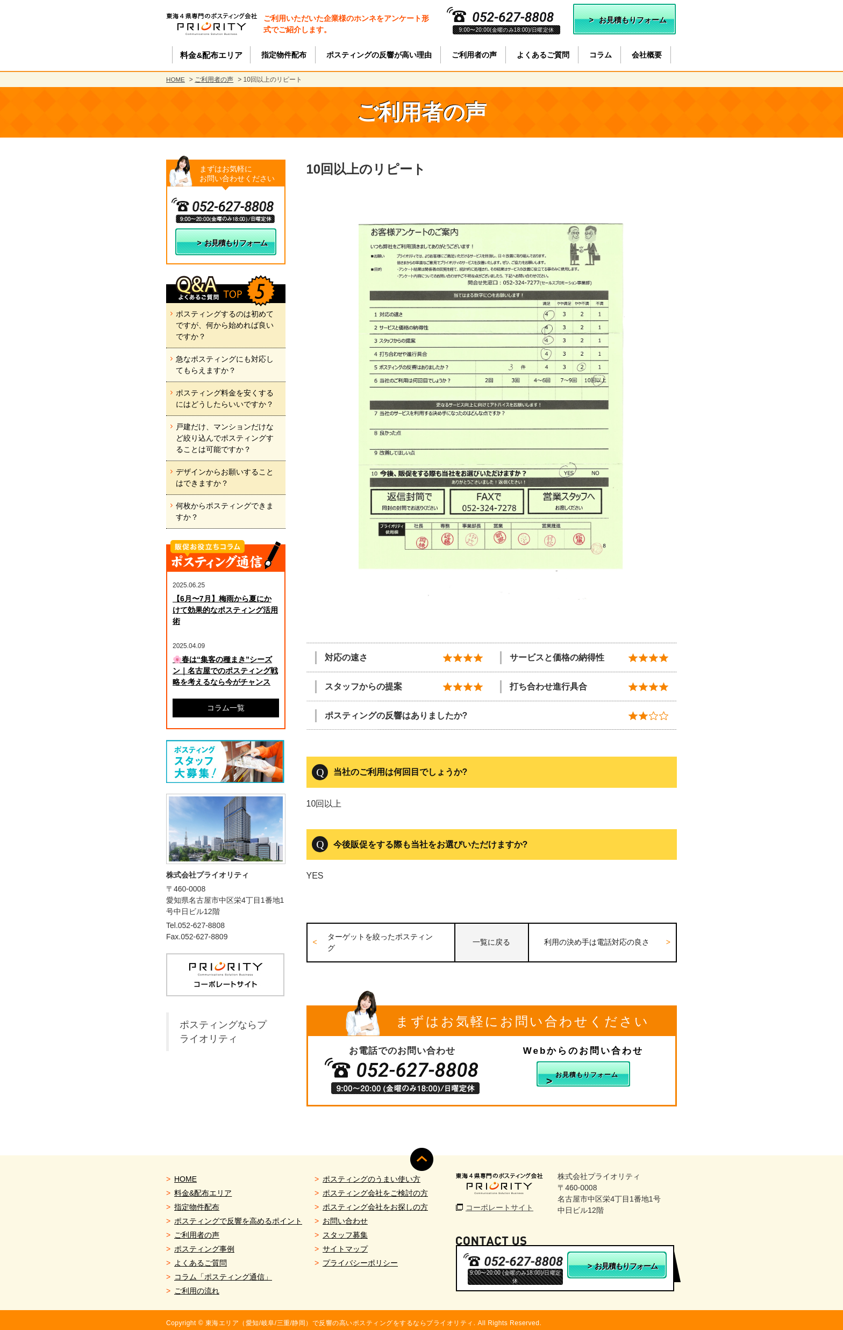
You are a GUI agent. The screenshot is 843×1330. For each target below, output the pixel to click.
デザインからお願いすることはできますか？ (225, 477)
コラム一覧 (226, 707)
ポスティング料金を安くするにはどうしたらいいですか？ (225, 398)
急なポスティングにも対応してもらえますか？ (225, 365)
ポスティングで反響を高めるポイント (238, 1215)
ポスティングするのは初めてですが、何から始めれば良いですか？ (225, 325)
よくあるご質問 (200, 1257)
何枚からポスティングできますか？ (225, 511)
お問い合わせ (345, 1215)
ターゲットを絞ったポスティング (384, 940)
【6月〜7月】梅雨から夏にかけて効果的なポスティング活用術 (225, 610)
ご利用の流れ (196, 1285)
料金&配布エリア (203, 1187)
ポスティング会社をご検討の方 (375, 1187)
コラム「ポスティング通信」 (223, 1271)
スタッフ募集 (345, 1229)
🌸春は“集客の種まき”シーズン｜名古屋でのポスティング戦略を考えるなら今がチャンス (225, 670)
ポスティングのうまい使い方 (371, 1173)
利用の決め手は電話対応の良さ (598, 940)
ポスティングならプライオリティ (223, 1031)
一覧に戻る (491, 940)
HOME (175, 79)
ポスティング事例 (204, 1243)
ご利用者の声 (214, 79)
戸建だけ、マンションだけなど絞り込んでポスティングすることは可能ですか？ (225, 438)
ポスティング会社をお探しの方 (375, 1201)
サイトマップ (345, 1243)
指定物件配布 (196, 1201)
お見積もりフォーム (633, 20)
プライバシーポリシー (360, 1257)
